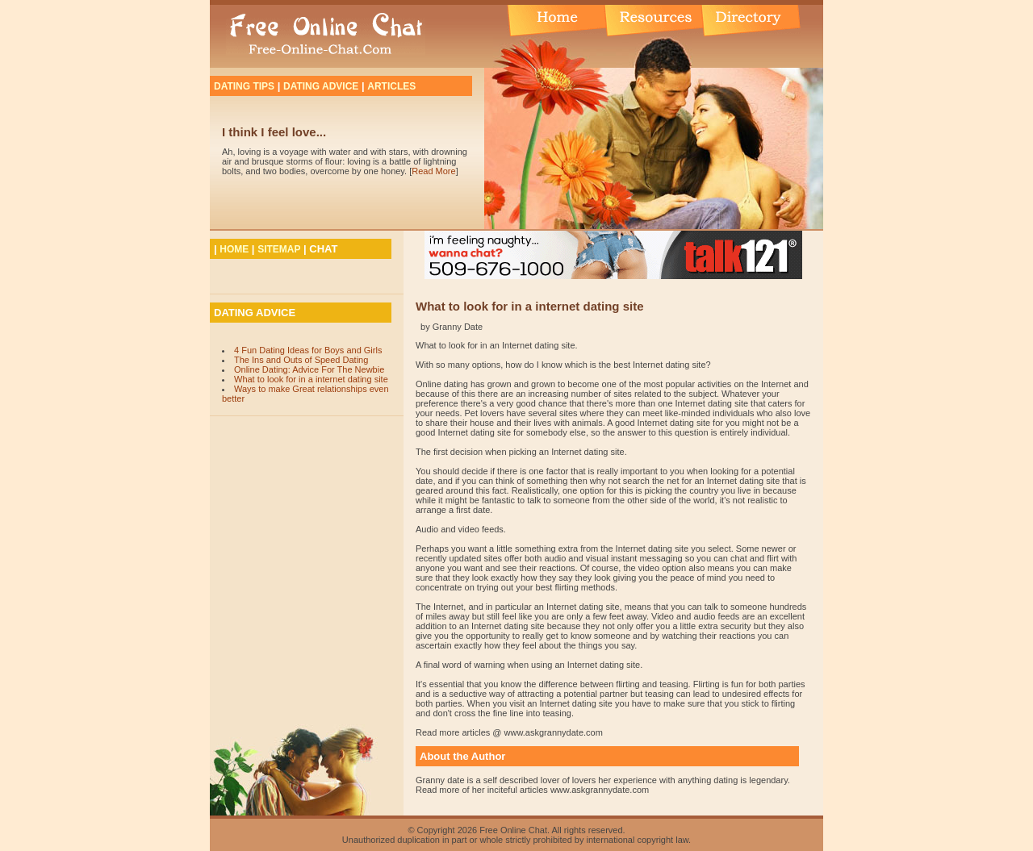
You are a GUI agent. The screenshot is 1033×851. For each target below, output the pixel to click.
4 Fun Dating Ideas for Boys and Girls (308, 350)
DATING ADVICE (320, 86)
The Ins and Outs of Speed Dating (301, 360)
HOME (234, 249)
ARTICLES (391, 86)
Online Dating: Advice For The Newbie (309, 369)
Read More (433, 171)
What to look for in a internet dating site (311, 379)
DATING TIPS (244, 86)
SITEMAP (278, 249)
